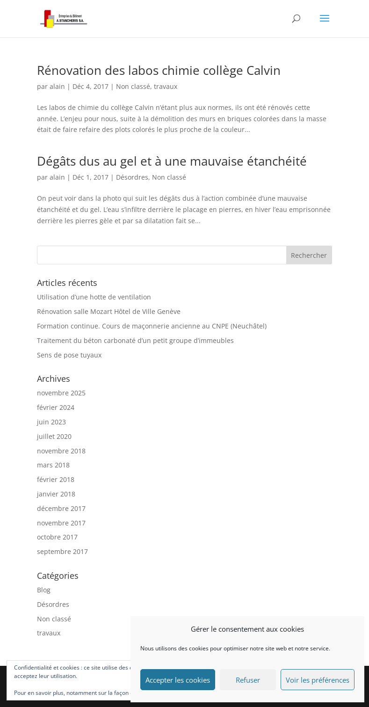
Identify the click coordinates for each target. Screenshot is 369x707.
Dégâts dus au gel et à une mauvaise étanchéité (172, 161)
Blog (44, 589)
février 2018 (55, 479)
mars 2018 (53, 464)
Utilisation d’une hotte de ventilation (94, 296)
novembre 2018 (61, 450)
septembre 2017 (62, 551)
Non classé (133, 86)
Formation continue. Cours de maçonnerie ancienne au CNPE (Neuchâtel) (152, 325)
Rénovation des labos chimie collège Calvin (159, 70)
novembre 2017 (61, 522)
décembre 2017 (61, 508)
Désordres (132, 177)
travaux (165, 86)
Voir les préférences (317, 680)
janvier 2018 (56, 493)
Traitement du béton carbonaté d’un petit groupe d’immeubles (135, 340)
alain (57, 86)
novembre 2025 (61, 392)
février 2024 (55, 407)
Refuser (248, 680)
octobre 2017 (57, 536)
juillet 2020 (54, 436)
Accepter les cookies (177, 680)
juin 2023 (51, 421)
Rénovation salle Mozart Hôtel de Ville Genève (109, 311)
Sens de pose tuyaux (69, 354)
